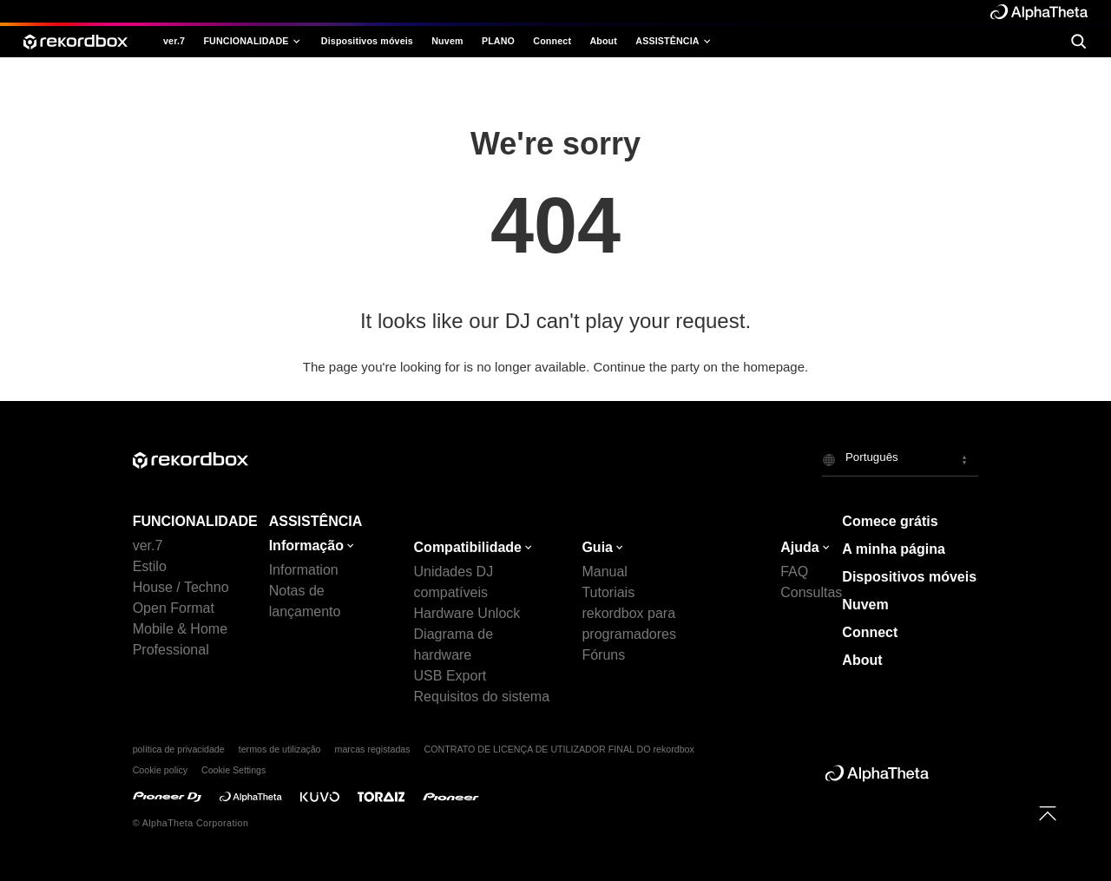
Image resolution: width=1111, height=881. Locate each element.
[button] (900, 459)
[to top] (1048, 813)
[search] (1078, 41)
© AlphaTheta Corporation (191, 823)
